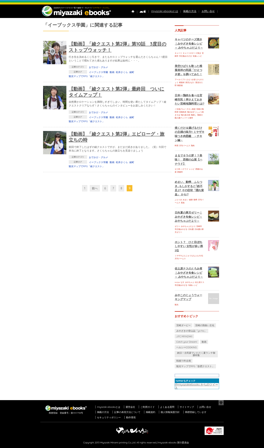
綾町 (131, 72)
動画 (112, 72)
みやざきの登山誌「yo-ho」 (191, 330)
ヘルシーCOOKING (186, 347)
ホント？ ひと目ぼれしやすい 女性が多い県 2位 (189, 246)
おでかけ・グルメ (98, 67)
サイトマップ (187, 406)
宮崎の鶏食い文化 (204, 325)
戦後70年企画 (183, 360)
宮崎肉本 (182, 112)
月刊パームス (184, 145)
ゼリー (177, 226)
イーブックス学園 (98, 72)
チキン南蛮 (191, 109)
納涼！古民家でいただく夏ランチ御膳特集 (196, 354)
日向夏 (191, 229)
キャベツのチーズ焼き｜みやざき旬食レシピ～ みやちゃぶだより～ (189, 43)
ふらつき (178, 199)
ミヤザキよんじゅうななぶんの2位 (189, 255)
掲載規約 (150, 412)
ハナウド (184, 169)
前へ (95, 188)
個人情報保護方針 (170, 412)
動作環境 (131, 417)
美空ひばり (190, 82)
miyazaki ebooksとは (164, 11)
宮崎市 (199, 226)
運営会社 (130, 406)
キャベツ (178, 53)
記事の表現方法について (127, 412)
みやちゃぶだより (188, 226)
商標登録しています (195, 412)
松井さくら (122, 72)
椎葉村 (182, 82)
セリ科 (177, 169)
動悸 (195, 199)
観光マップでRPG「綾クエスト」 (86, 76)
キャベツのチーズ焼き (192, 53)
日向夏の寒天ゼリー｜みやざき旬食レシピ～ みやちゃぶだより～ (188, 217)
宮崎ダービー (183, 325)
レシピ (192, 169)
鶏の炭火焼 (185, 115)
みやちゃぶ (189, 282)
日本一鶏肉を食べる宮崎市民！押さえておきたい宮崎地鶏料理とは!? (189, 99)
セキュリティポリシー (109, 417)
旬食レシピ (197, 56)
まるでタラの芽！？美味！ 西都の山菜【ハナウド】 (188, 159)
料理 (176, 145)
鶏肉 (193, 145)
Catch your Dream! (186, 341)
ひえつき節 (191, 79)
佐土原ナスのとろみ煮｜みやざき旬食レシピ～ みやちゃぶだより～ (189, 272)
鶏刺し (193, 115)
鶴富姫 (180, 85)
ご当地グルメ (180, 109)
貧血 (183, 202)
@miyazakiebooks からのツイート (196, 386)
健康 (191, 199)
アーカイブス (180, 79)
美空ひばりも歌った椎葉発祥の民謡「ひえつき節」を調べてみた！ (188, 70)
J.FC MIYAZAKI (184, 336)
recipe (177, 282)
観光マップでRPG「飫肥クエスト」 (195, 366)
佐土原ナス (199, 282)
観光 (176, 304)
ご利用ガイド (147, 406)
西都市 (180, 172)
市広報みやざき (185, 56)
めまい (185, 199)
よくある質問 (167, 406)
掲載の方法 (189, 11)
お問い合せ (208, 11)
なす (182, 282)
